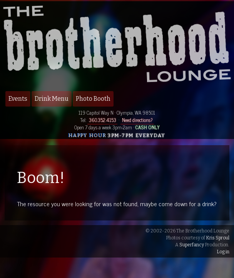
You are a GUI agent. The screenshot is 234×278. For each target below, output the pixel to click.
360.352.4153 (102, 120)
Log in (223, 251)
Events (17, 98)
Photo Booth (93, 98)
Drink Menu (52, 98)
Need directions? (137, 120)
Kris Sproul (217, 238)
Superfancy (191, 244)
